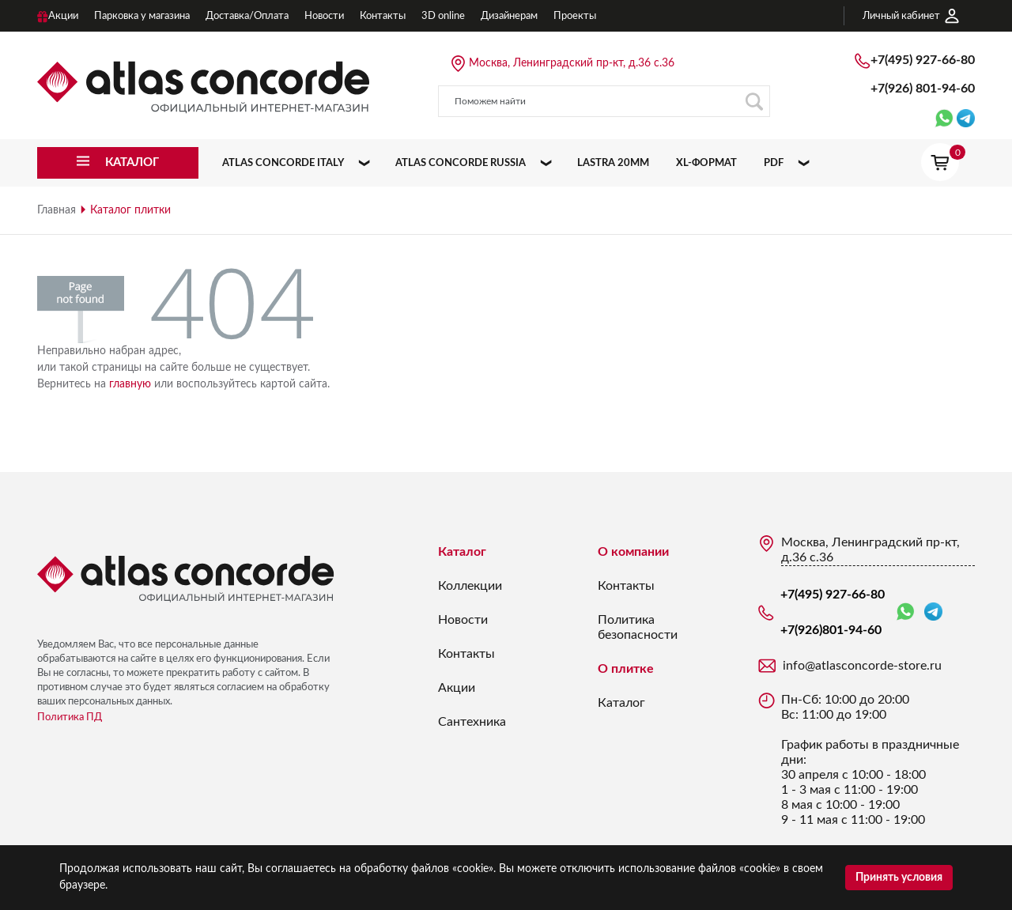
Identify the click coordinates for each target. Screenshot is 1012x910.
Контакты (466, 654)
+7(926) (922, 88)
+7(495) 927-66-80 (922, 60)
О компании (633, 552)
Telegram (933, 611)
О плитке (626, 669)
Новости (463, 620)
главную (130, 384)
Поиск (754, 101)
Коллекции (470, 586)
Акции (456, 688)
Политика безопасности (638, 627)
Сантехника (472, 722)
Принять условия (898, 877)
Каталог (462, 552)
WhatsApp (905, 612)
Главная (56, 210)
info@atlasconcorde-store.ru (862, 665)
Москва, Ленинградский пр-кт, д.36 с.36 (571, 63)
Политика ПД (69, 717)
